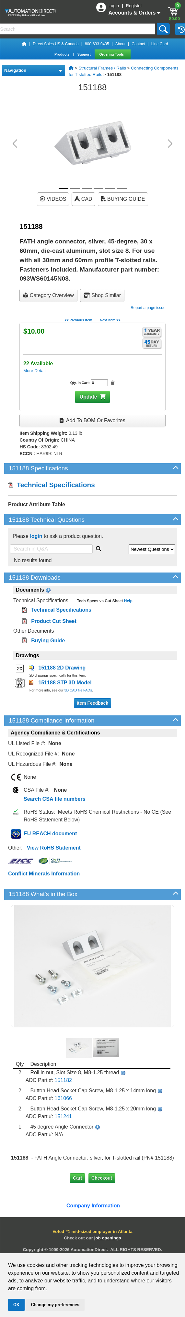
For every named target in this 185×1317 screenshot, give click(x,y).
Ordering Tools (112, 54)
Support (84, 54)
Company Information (92, 1205)
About (120, 44)
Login (114, 5)
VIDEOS (53, 199)
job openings (107, 1238)
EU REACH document (50, 833)
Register (134, 5)
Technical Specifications (51, 484)
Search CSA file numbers (55, 799)
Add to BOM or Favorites (92, 420)
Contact (138, 44)
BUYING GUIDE (123, 199)
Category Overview (48, 295)
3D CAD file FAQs (78, 690)
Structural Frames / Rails (102, 68)
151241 (63, 1116)
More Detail (34, 370)
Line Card (159, 44)
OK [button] (16, 1304)
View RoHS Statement (54, 848)
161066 (63, 1098)
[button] (15, 143)
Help (127, 601)
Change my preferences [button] (55, 1304)
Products (62, 54)
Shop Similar (102, 295)
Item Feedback (92, 703)
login (36, 536)
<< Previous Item (78, 320)
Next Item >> (110, 320)
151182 (63, 1080)
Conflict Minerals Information (44, 873)
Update (88, 397)
